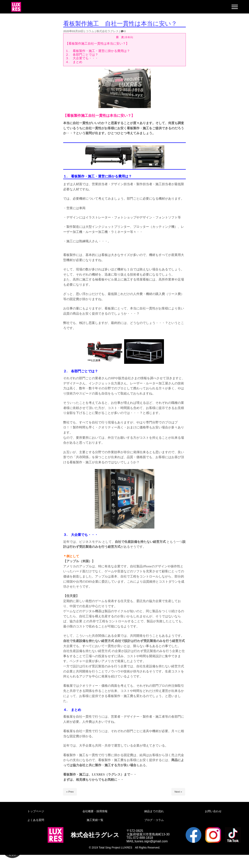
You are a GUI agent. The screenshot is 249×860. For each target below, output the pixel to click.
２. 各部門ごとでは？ (81, 54)
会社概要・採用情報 (95, 811)
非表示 (128, 37)
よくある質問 (35, 820)
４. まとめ (73, 62)
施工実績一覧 (95, 820)
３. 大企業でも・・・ (81, 58)
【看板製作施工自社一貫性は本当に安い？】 (97, 43)
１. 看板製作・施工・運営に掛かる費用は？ (97, 51)
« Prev (70, 791)
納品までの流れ (154, 811)
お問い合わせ (213, 811)
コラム (90, 31)
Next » (178, 791)
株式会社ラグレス (107, 31)
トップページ (35, 811)
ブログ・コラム (154, 820)
